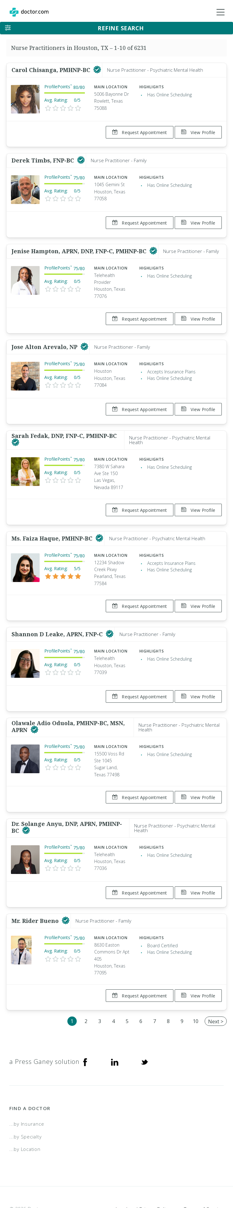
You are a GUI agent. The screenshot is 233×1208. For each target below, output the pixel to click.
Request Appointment (136, 132)
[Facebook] (85, 1026)
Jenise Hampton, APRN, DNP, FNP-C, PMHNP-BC (80, 244)
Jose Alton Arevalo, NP (45, 336)
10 (195, 985)
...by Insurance (26, 1088)
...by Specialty (25, 1101)
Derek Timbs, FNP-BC (43, 157)
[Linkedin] (115, 1026)
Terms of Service (204, 1174)
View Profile (198, 132)
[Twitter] (144, 1026)
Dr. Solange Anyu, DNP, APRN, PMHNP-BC (67, 799)
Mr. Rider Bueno (36, 889)
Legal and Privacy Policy (143, 1174)
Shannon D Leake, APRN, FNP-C (58, 613)
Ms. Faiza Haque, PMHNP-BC (53, 520)
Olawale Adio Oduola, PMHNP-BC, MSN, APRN (68, 702)
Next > (215, 986)
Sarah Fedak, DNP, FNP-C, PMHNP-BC (64, 421)
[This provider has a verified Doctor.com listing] (97, 70)
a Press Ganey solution (44, 1026)
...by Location (25, 1114)
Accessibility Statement (173, 1182)
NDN (219, 1182)
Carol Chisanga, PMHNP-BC (52, 70)
